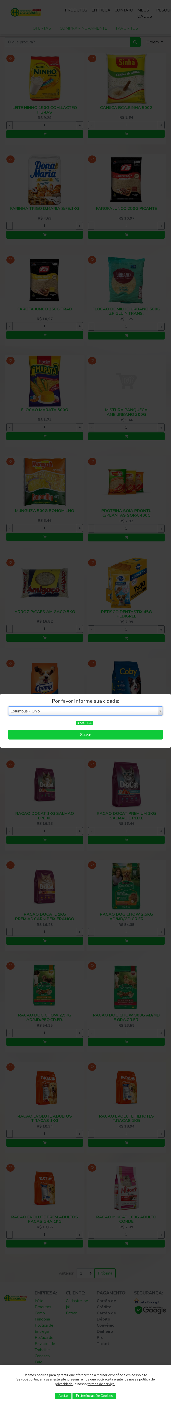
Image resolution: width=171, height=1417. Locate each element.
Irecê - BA (84, 723)
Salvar (85, 734)
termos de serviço (101, 1384)
